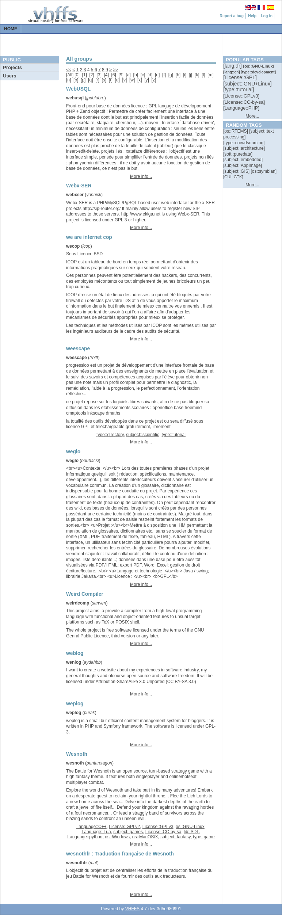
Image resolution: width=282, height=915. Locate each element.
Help (252, 16)
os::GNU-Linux (190, 826)
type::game (203, 836)
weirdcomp (77, 603)
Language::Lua (96, 831)
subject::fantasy (175, 836)
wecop (73, 246)
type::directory (109, 434)
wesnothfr (76, 862)
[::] (233, 66)
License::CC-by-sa (163, 831)
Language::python (84, 836)
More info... (141, 176)
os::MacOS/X (145, 836)
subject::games (128, 831)
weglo (72, 460)
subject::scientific (142, 434)
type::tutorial (174, 434)
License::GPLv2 (124, 826)
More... (252, 116)
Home (10, 28)
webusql (75, 97)
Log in (267, 16)
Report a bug (232, 16)
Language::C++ (91, 826)
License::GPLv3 (158, 826)
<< (68, 69)
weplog (73, 712)
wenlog (73, 662)
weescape (76, 357)
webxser (75, 194)
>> (115, 69)
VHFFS (132, 908)
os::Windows (117, 836)
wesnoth (75, 763)
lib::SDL (191, 831)
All (69, 74)
